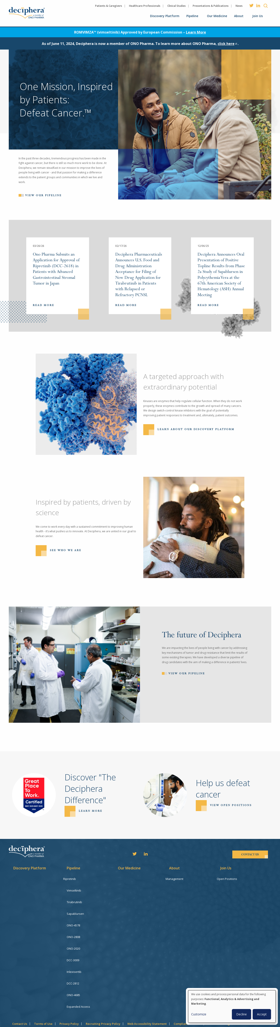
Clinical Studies (176, 6)
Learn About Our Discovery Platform (196, 429)
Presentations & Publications (211, 6)
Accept (262, 1014)
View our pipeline (43, 195)
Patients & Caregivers (108, 6)
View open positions (231, 805)
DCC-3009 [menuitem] (73, 948)
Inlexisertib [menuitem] (74, 958)
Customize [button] (198, 1014)
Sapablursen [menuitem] (75, 908)
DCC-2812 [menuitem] (73, 968)
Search (266, 6)
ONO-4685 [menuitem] (73, 977)
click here (228, 43)
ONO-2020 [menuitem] (73, 938)
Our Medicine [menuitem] (217, 16)
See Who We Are (65, 550)
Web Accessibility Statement (147, 1003)
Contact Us (19, 1003)
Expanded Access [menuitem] (78, 987)
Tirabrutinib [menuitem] (74, 899)
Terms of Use (43, 1003)
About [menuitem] (238, 16)
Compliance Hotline (187, 1003)
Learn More (196, 32)
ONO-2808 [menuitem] (73, 928)
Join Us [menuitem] (257, 16)
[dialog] (232, 1006)
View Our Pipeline (186, 673)
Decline (241, 1014)
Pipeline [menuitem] (192, 16)
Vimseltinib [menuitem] (74, 889)
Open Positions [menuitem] (230, 879)
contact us (250, 854)
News (239, 6)
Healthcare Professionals (144, 6)
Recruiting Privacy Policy (103, 1003)
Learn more (90, 811)
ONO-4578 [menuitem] (73, 918)
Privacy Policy (69, 1003)
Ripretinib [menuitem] (73, 879)
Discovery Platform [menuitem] (164, 16)
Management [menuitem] (178, 879)
